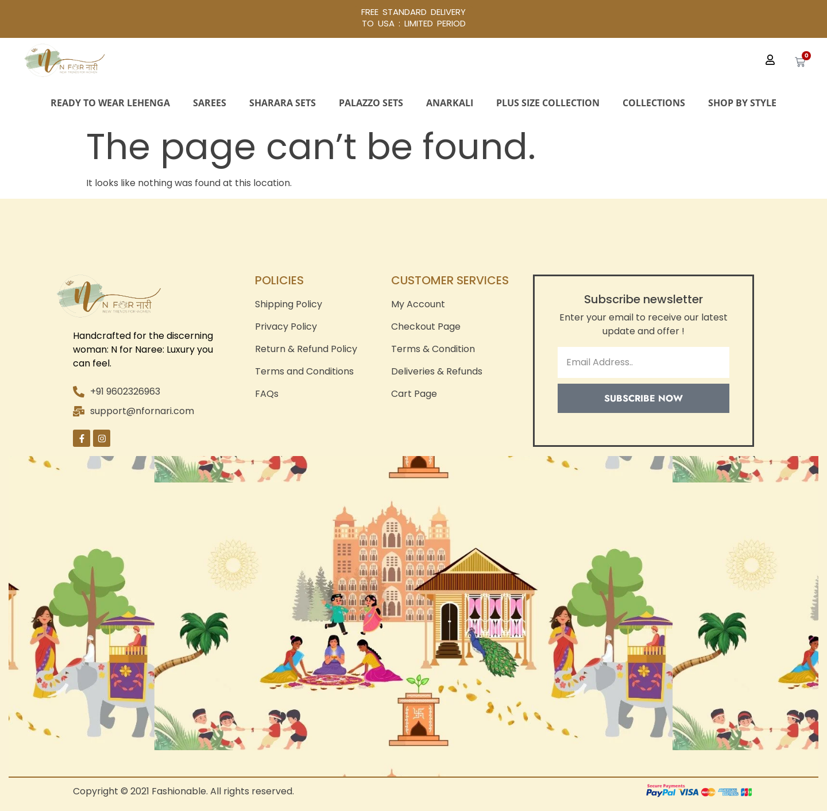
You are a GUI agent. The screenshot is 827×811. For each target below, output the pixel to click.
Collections (654, 102)
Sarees (209, 102)
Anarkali (449, 102)
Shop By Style (742, 102)
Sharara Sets (282, 102)
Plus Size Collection (548, 102)
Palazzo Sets (371, 102)
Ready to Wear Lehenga (110, 102)
